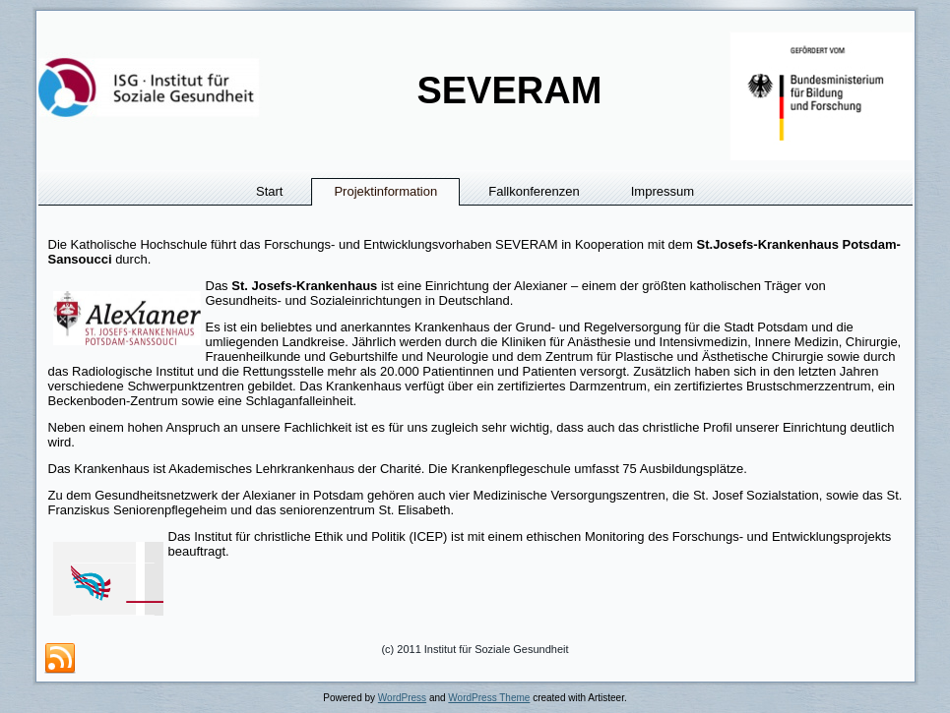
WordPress (402, 697)
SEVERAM (509, 90)
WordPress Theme (489, 697)
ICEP (428, 536)
